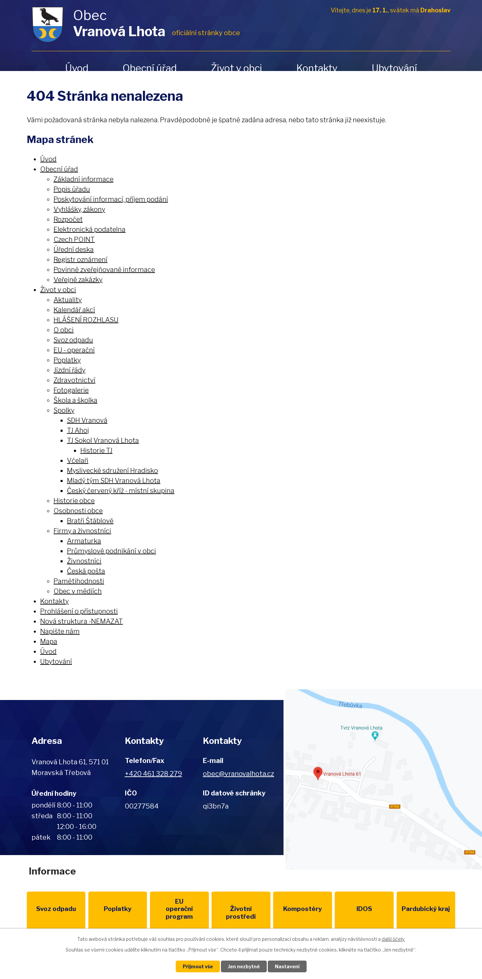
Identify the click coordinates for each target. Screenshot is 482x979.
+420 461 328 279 (153, 774)
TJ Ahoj (78, 430)
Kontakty (316, 68)
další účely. (393, 939)
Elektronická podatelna (90, 229)
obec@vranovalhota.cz (238, 774)
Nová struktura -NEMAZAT (81, 621)
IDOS (364, 909)
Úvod (76, 68)
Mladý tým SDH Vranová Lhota (113, 481)
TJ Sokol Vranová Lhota (103, 440)
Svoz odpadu (73, 340)
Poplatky (67, 360)
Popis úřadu (72, 189)
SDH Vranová (87, 420)
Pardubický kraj (426, 909)
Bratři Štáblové (90, 521)
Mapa (48, 641)
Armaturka (84, 541)
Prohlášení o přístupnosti (79, 611)
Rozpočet (68, 219)
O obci (64, 330)
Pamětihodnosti (79, 581)
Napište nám (60, 631)
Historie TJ (96, 450)
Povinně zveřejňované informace (104, 270)
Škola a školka (75, 400)
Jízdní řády (69, 370)
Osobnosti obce (78, 511)
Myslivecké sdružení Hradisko (112, 471)
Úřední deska (74, 250)
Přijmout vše (198, 966)
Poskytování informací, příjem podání (111, 199)
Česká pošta (86, 571)
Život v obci (236, 68)
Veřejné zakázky (78, 280)
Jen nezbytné (244, 966)
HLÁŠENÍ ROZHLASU (86, 320)
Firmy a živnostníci (82, 531)
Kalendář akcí (74, 310)
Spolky (64, 410)
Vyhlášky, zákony (79, 209)
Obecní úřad (150, 68)
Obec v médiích (78, 591)
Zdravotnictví (74, 380)
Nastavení (287, 966)
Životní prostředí (241, 912)
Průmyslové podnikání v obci (111, 551)
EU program (179, 909)
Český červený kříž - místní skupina (120, 491)
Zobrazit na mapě (383, 779)
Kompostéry (302, 909)
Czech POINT (74, 239)
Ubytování (394, 68)
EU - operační (74, 350)
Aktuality (68, 300)
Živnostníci (84, 561)
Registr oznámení (80, 260)
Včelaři (77, 461)
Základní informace (83, 179)
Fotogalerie (71, 390)
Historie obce (74, 501)
